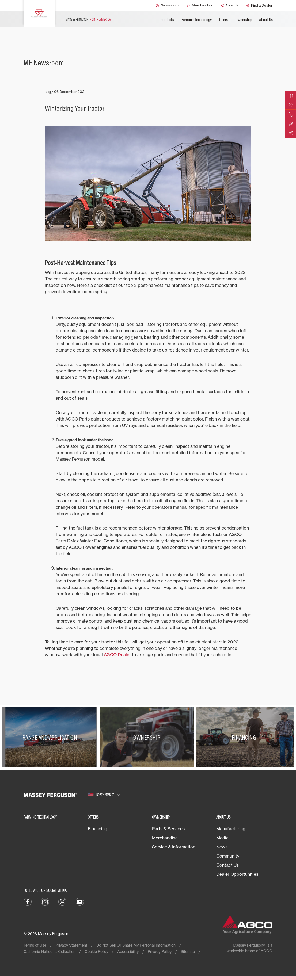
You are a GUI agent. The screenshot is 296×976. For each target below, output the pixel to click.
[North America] (104, 795)
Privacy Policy (160, 951)
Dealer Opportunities (237, 874)
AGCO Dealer (117, 654)
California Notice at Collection (49, 951)
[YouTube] (80, 901)
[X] (62, 901)
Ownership (244, 19)
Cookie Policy (96, 951)
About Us (266, 19)
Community (227, 856)
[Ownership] (148, 737)
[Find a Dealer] (259, 5)
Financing (97, 828)
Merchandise (165, 837)
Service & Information (173, 847)
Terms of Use (35, 945)
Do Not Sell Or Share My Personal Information (136, 945)
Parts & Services (168, 828)
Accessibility (128, 951)
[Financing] (245, 737)
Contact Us (227, 865)
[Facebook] (28, 901)
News (221, 847)
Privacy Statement (71, 945)
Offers (223, 19)
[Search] (229, 5)
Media (222, 837)
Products (167, 19)
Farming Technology (196, 19)
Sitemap (188, 951)
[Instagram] (45, 901)
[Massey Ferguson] (39, 13)
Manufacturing (230, 828)
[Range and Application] (51, 737)
